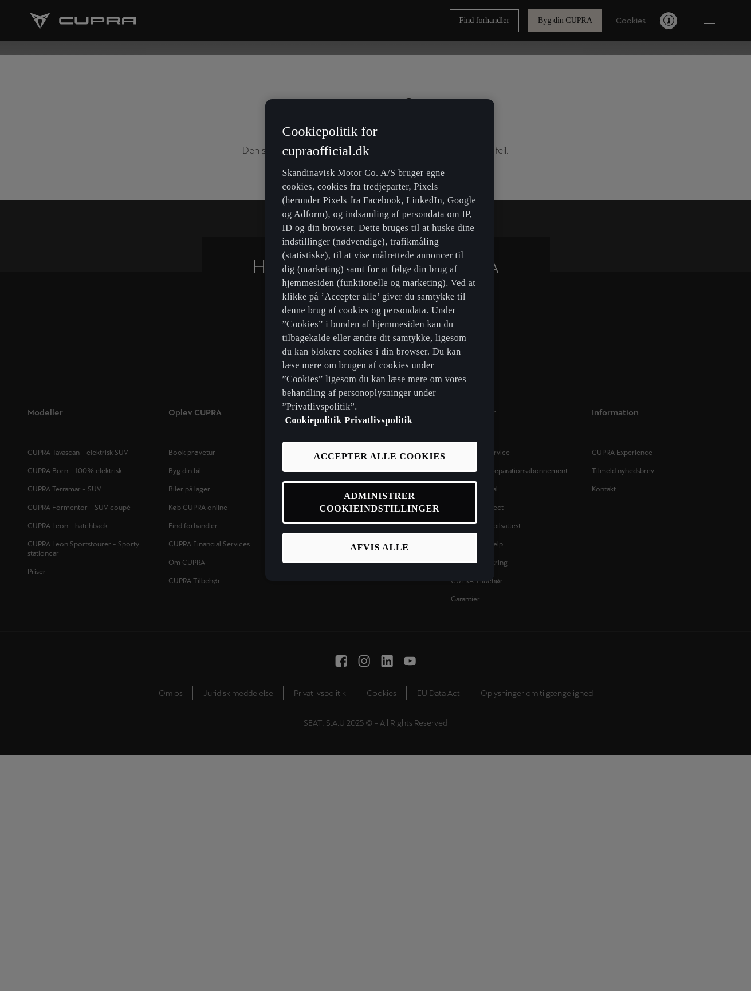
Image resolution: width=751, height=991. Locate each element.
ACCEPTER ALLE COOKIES (379, 456)
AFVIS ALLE (379, 547)
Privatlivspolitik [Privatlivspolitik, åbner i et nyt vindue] (378, 420)
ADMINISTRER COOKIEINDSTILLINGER (380, 502)
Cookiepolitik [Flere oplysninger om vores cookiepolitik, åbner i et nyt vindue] (313, 420)
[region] (379, 340)
